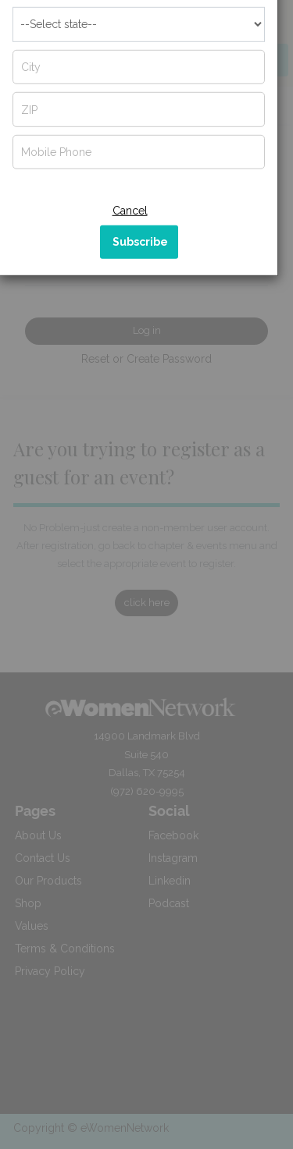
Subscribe (140, 272)
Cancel (130, 241)
